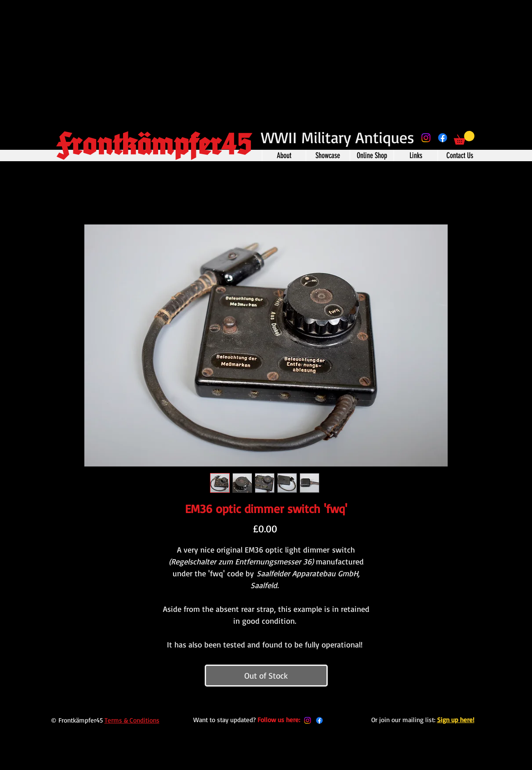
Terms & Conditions (132, 720)
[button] (464, 138)
